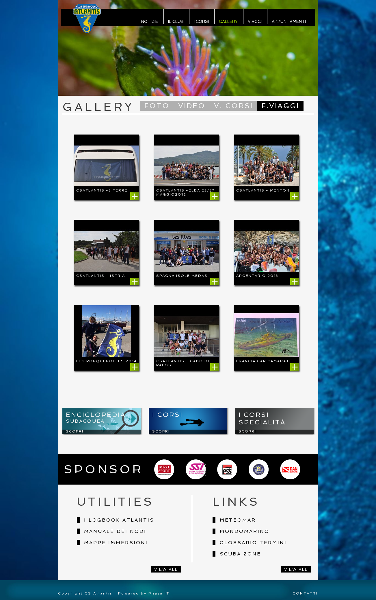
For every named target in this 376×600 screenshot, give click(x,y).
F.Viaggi (280, 106)
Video (191, 106)
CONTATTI (305, 593)
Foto (157, 106)
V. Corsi (233, 106)
